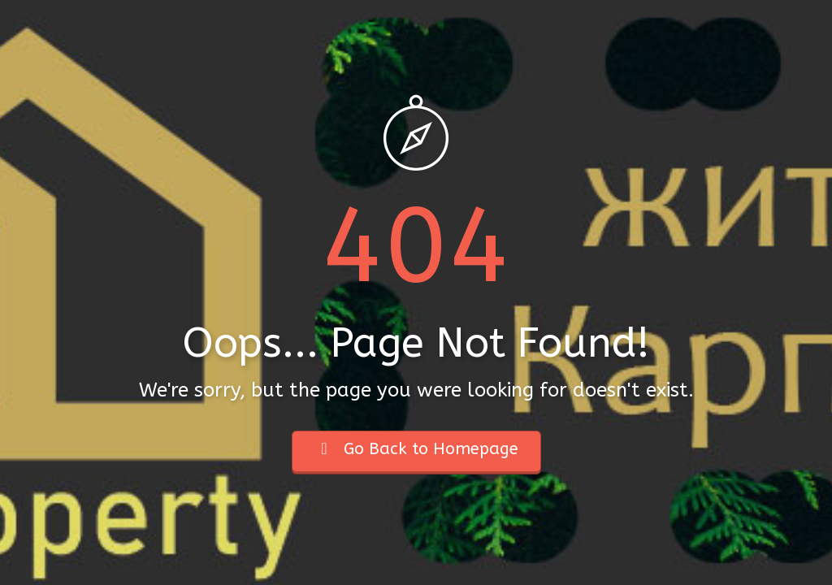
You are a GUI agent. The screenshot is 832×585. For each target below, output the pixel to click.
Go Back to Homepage (416, 449)
